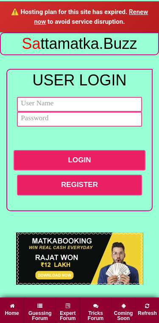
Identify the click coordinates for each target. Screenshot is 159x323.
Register (79, 185)
